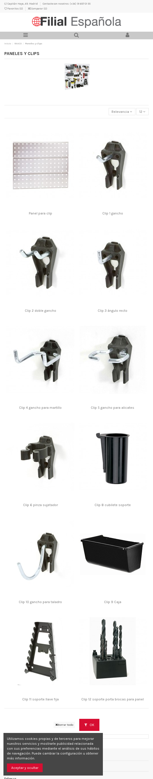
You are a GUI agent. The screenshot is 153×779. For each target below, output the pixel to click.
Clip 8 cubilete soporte (113, 505)
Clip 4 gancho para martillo (40, 408)
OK (89, 725)
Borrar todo (64, 725)
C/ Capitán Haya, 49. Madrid (21, 3)
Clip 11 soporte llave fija (40, 699)
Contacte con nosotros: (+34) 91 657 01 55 (66, 3)
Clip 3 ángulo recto (112, 311)
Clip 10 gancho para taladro (40, 602)
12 (142, 112)
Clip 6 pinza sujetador (40, 505)
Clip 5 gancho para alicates (112, 408)
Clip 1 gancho (112, 213)
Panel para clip (40, 213)
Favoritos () (14, 8)
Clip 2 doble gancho (40, 311)
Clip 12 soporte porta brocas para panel (112, 699)
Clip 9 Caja (112, 602)
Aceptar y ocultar (24, 768)
